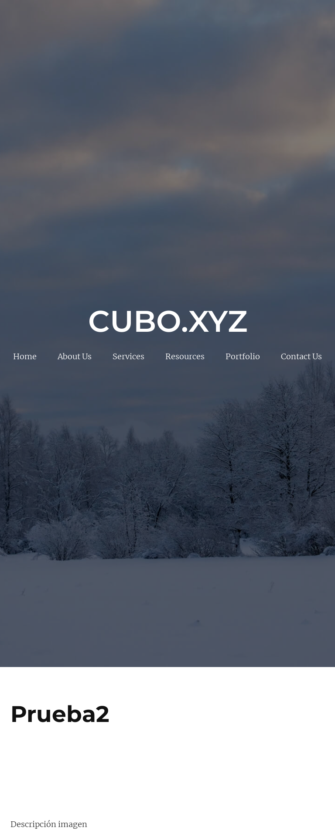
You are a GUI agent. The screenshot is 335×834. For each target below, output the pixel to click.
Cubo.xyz (167, 321)
